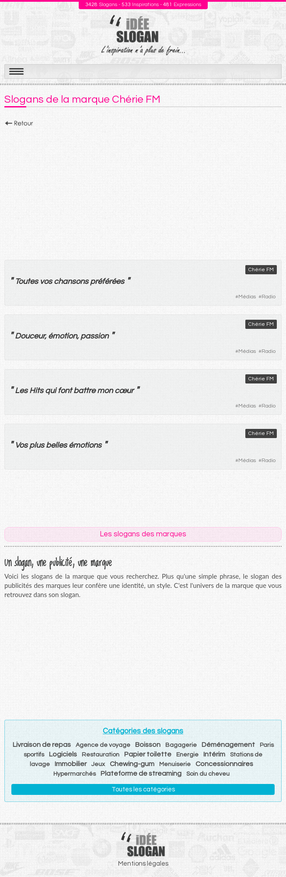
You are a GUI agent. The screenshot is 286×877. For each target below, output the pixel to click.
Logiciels (63, 754)
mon (105, 391)
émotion (62, 336)
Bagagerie (181, 745)
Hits (36, 391)
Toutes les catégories (143, 789)
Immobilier (71, 763)
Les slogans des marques (143, 534)
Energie (187, 755)
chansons (71, 281)
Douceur (30, 336)
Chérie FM (261, 270)
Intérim (214, 754)
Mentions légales (143, 863)
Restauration (100, 755)
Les (21, 391)
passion (94, 336)
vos (46, 281)
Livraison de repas (42, 744)
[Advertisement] (143, 191)
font (65, 391)
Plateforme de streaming (141, 773)
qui (50, 391)
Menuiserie (175, 764)
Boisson (147, 744)
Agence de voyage (103, 745)
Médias (247, 297)
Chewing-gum (132, 763)
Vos (21, 445)
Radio (269, 297)
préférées (107, 281)
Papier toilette (147, 754)
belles (56, 445)
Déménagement (228, 744)
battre (84, 391)
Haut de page (269, 851)
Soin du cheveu (208, 774)
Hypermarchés (74, 774)
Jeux (98, 764)
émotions (85, 445)
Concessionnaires (224, 763)
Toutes (26, 281)
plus (36, 445)
